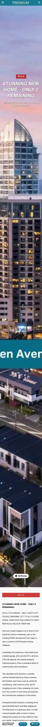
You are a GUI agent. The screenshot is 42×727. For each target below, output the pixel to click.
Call (22, 724)
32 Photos (21, 576)
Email (35, 724)
